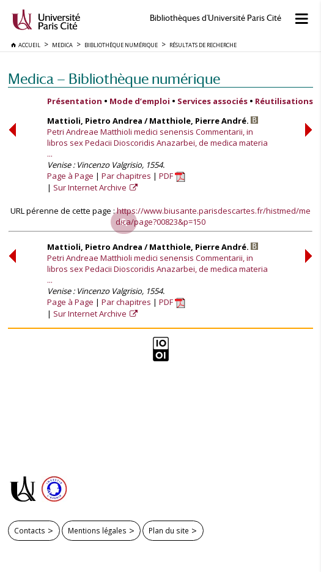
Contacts (29, 530)
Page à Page (70, 175)
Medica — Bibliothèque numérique (114, 78)
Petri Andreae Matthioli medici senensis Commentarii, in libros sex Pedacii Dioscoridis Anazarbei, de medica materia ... (157, 142)
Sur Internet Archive (90, 187)
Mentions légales (97, 530)
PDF (172, 175)
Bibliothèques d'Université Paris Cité (215, 18)
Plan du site (169, 530)
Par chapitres (126, 175)
